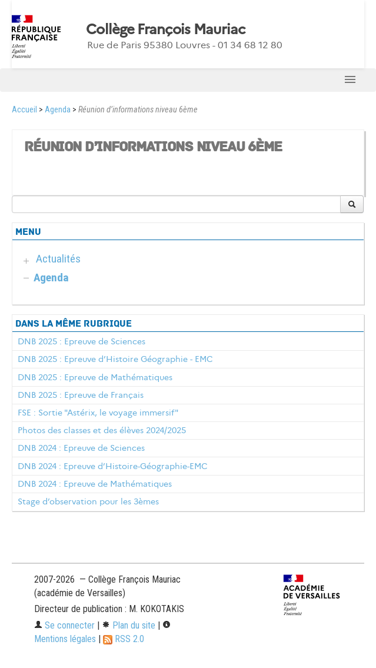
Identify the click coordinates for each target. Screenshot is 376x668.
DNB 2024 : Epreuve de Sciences (81, 448)
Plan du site (128, 625)
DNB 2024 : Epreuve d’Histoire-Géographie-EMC (113, 466)
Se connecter (64, 625)
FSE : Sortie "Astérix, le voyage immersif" (98, 412)
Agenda (58, 110)
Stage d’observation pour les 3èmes (88, 501)
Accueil (24, 110)
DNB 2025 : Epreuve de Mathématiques (95, 377)
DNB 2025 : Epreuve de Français (81, 395)
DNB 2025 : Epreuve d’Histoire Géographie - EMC (115, 359)
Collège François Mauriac (165, 29)
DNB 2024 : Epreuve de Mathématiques (95, 483)
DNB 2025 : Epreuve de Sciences (81, 341)
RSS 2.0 (123, 638)
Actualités (58, 258)
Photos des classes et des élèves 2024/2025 (102, 430)
